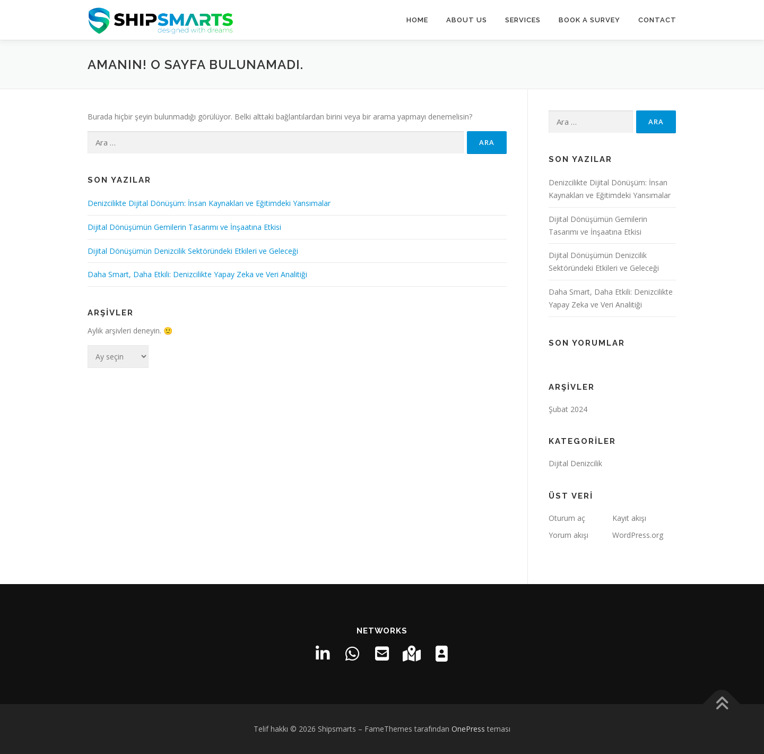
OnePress (468, 729)
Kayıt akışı (629, 518)
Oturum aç (567, 518)
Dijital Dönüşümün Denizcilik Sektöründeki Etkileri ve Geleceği (193, 251)
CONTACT (657, 20)
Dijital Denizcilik (575, 463)
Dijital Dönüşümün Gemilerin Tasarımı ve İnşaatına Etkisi (184, 227)
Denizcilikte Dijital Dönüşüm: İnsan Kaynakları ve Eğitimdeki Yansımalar (209, 203)
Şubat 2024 (568, 409)
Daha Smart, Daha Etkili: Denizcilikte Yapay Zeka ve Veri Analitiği (197, 274)
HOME (417, 20)
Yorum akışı (568, 535)
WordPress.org (637, 535)
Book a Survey (589, 20)
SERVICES (523, 20)
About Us (466, 20)
